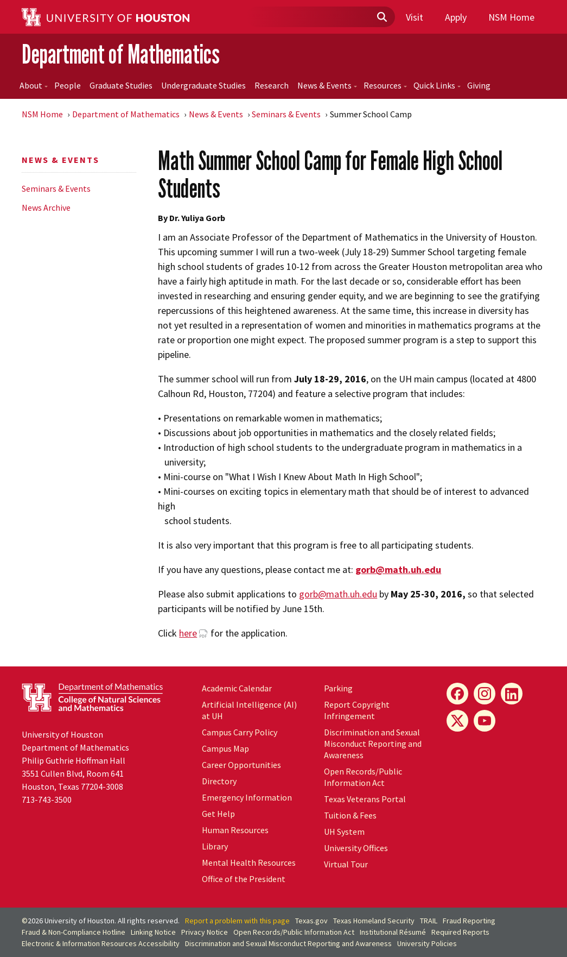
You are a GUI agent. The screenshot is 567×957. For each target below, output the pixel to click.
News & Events (327, 85)
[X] (457, 721)
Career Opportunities (241, 764)
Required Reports (460, 932)
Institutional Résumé (393, 932)
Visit (414, 17)
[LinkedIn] (512, 693)
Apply (456, 17)
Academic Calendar (237, 688)
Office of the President (243, 878)
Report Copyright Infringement (357, 710)
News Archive (46, 207)
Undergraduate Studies (203, 85)
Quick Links (437, 85)
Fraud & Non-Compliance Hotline (73, 932)
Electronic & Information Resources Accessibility (101, 943)
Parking (338, 688)
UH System (344, 831)
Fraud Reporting (469, 920)
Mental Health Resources (249, 862)
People (67, 85)
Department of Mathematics (121, 54)
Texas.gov (311, 920)
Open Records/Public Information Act (363, 777)
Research (271, 85)
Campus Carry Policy (239, 732)
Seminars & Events (286, 114)
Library (215, 846)
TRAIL (428, 920)
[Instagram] (484, 693)
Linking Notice (153, 932)
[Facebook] (457, 693)
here (188, 633)
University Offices (356, 847)
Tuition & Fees (350, 815)
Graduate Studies (121, 85)
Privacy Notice (204, 932)
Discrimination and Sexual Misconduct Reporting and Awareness (373, 743)
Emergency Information (247, 797)
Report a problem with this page (237, 920)
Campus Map (225, 748)
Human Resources (235, 829)
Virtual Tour (346, 864)
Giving (478, 85)
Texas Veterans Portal (365, 799)
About (34, 85)
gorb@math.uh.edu (338, 594)
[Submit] (381, 17)
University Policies (427, 943)
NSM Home (511, 17)
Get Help (218, 813)
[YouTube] (484, 721)
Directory (219, 781)
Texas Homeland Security (374, 920)
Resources (385, 85)
